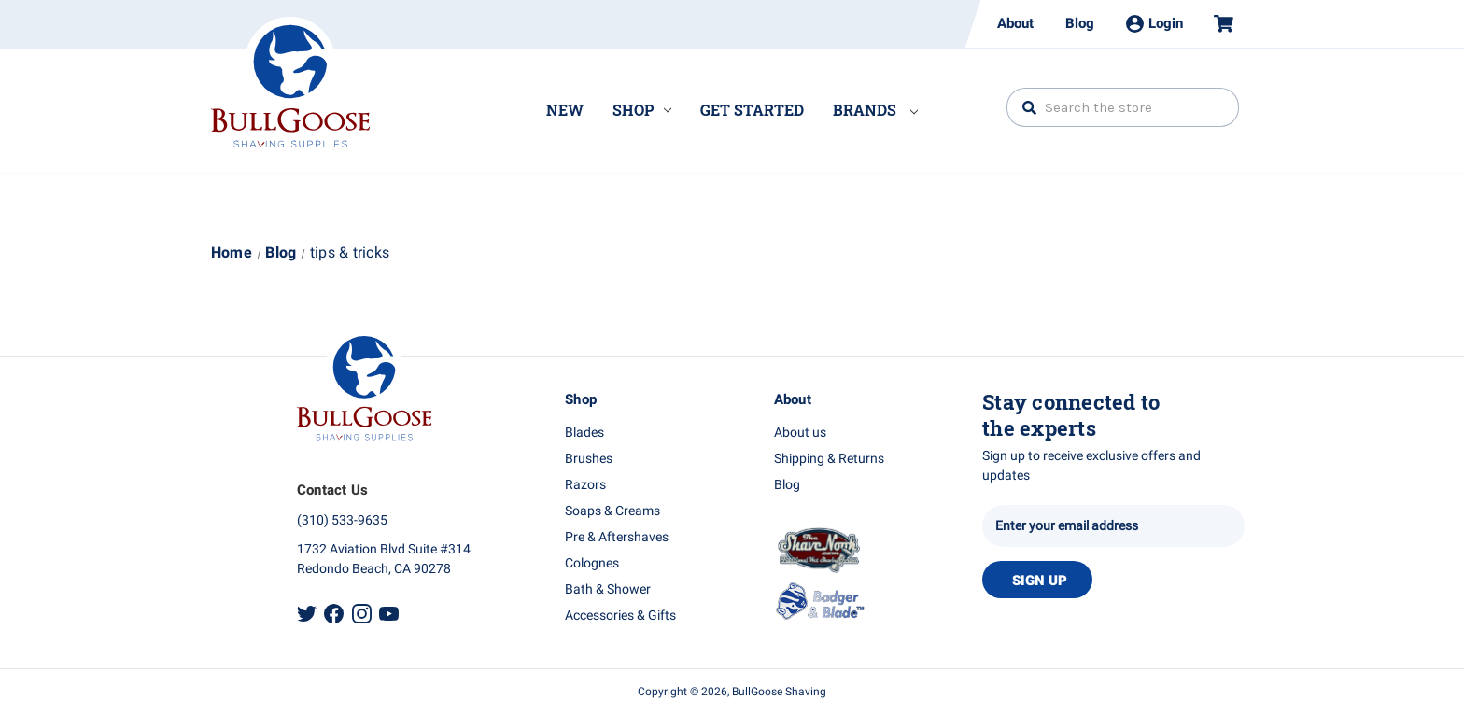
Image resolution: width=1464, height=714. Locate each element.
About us (800, 432)
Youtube (389, 613)
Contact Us (333, 490)
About (1015, 23)
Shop (641, 109)
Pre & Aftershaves (617, 537)
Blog (1079, 23)
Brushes (588, 459)
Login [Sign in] (1154, 23)
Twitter (307, 613)
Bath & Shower (608, 589)
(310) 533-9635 (342, 520)
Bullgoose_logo (290, 82)
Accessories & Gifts (620, 615)
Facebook (334, 613)
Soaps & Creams (612, 511)
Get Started (752, 109)
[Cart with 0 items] (1215, 24)
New (565, 109)
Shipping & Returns (829, 459)
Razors (585, 485)
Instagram (362, 613)
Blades (584, 432)
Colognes (592, 563)
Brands (875, 109)
